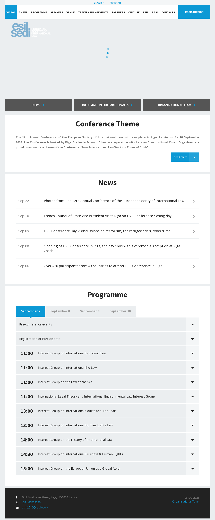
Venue (70, 12)
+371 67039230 (31, 504)
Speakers (56, 12)
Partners (118, 12)
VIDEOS (10, 12)
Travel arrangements (93, 12)
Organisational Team (185, 503)
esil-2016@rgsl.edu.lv (35, 509)
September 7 (30, 313)
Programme (39, 12)
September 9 (89, 313)
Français (115, 2)
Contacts (168, 12)
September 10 (120, 313)
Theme (23, 12)
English (99, 2)
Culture (134, 12)
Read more (185, 158)
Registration (194, 12)
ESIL (145, 12)
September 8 (60, 313)
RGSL (155, 12)
